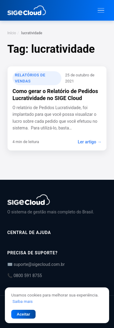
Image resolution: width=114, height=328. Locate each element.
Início (11, 33)
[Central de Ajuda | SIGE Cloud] (57, 199)
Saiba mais (22, 301)
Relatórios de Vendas (30, 78)
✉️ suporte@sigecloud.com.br (36, 264)
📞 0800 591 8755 (24, 275)
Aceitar (23, 314)
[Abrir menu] (101, 10)
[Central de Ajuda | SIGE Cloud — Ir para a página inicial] (26, 10)
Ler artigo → (90, 141)
